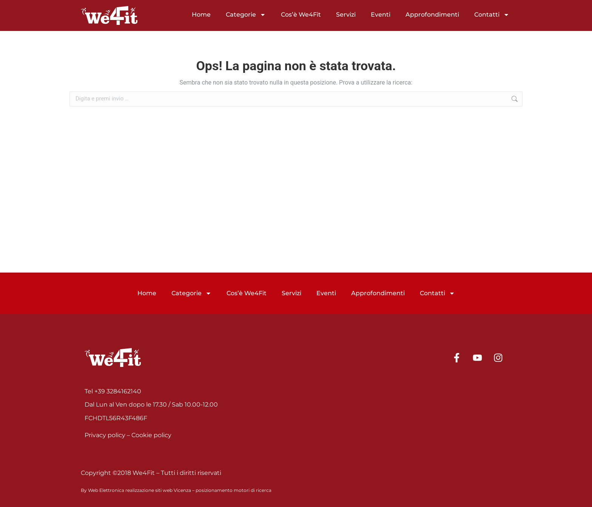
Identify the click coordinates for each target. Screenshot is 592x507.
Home (201, 14)
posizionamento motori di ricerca (233, 490)
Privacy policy (105, 435)
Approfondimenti (432, 14)
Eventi (380, 14)
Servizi (346, 14)
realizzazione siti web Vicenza (158, 490)
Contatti (491, 15)
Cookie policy (151, 435)
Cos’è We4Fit (301, 14)
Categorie (246, 15)
